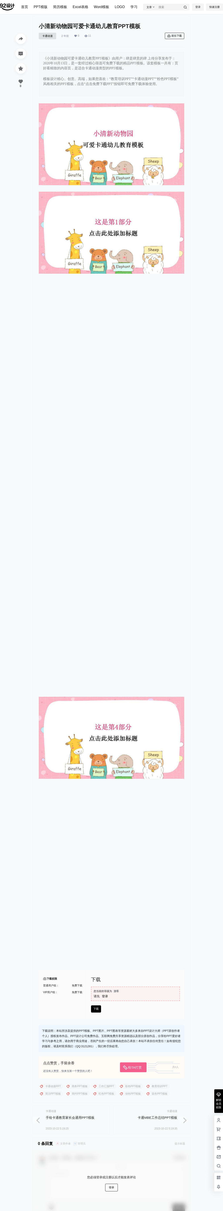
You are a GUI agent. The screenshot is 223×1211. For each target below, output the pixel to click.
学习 (133, 7)
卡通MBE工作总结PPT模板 (157, 1117)
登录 (198, 7)
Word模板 (101, 7)
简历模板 (60, 7)
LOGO (120, 7)
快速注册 (214, 7)
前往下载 (174, 36)
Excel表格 (80, 7)
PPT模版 (40, 7)
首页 (24, 7)
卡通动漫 (47, 36)
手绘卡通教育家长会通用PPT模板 (70, 1117)
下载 (96, 1008)
